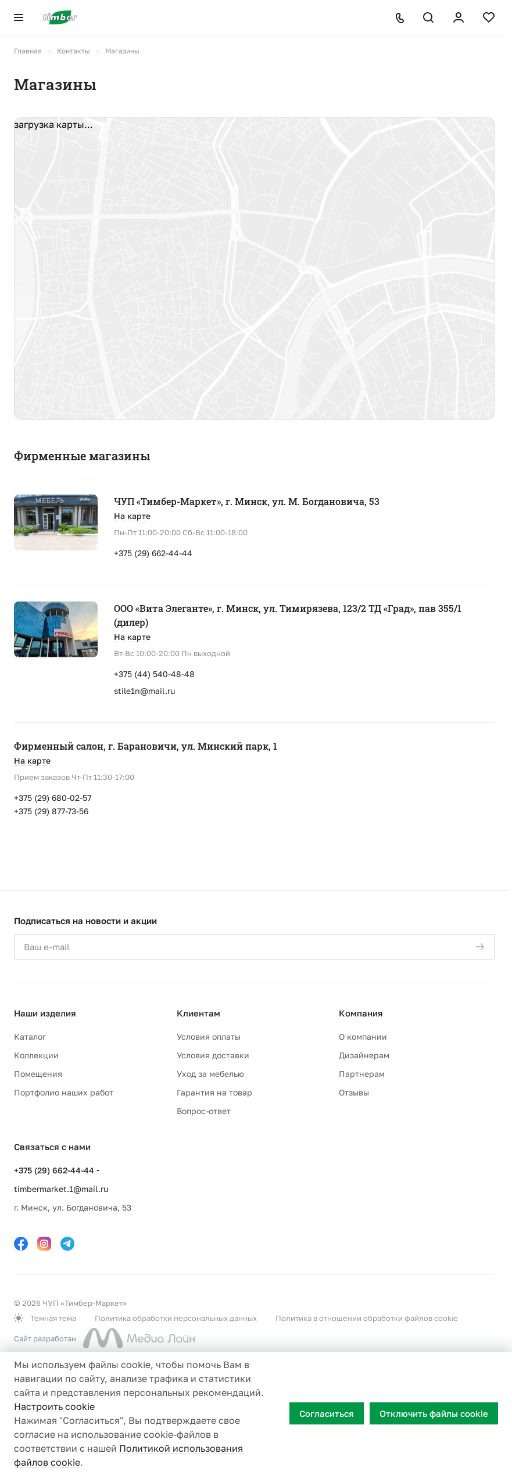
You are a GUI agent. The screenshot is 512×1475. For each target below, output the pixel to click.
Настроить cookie (54, 1406)
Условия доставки (213, 1055)
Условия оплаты (209, 1036)
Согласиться (326, 1413)
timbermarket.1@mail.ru (61, 1189)
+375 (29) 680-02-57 (52, 798)
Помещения (38, 1074)
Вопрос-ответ (204, 1111)
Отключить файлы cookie (433, 1413)
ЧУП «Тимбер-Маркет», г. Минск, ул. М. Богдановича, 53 (246, 501)
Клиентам (198, 1013)
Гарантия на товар (214, 1092)
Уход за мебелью (210, 1074)
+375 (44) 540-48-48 (154, 674)
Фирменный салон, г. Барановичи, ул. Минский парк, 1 (145, 746)
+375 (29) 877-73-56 (51, 811)
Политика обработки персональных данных (176, 1318)
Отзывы (354, 1092)
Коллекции (36, 1055)
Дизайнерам (364, 1055)
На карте (132, 516)
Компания (361, 1013)
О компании (363, 1036)
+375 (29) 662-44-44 (153, 553)
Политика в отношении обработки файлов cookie (366, 1318)
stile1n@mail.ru (144, 691)
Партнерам (362, 1074)
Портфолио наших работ (63, 1092)
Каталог (30, 1036)
